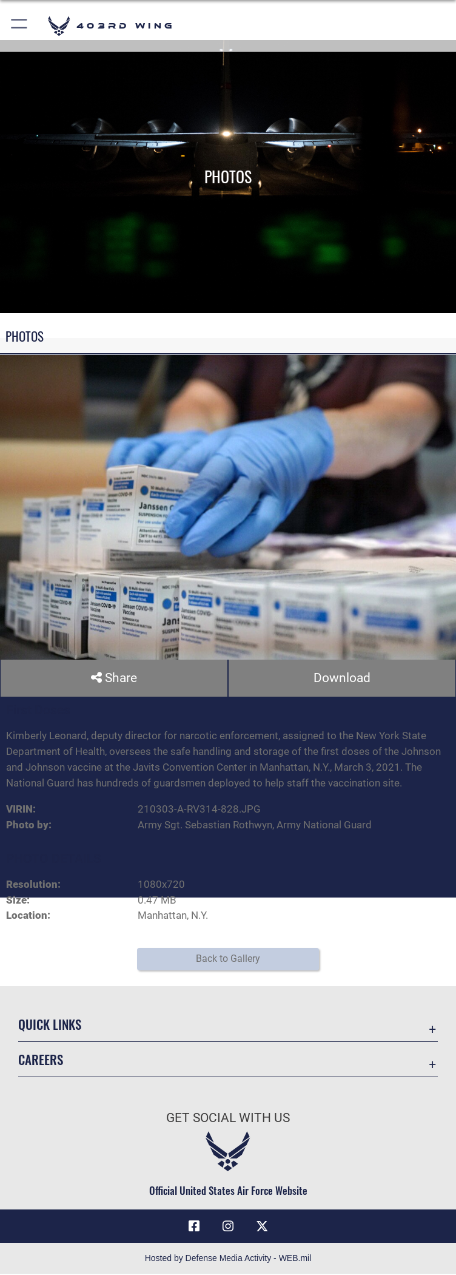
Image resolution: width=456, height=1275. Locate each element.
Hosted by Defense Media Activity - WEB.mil (228, 1259)
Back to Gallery (228, 959)
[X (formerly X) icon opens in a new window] (262, 1226)
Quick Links (49, 1024)
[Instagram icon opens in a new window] (228, 1226)
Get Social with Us (228, 1118)
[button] (19, 26)
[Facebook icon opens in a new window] (194, 1226)
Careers (40, 1059)
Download (342, 678)
